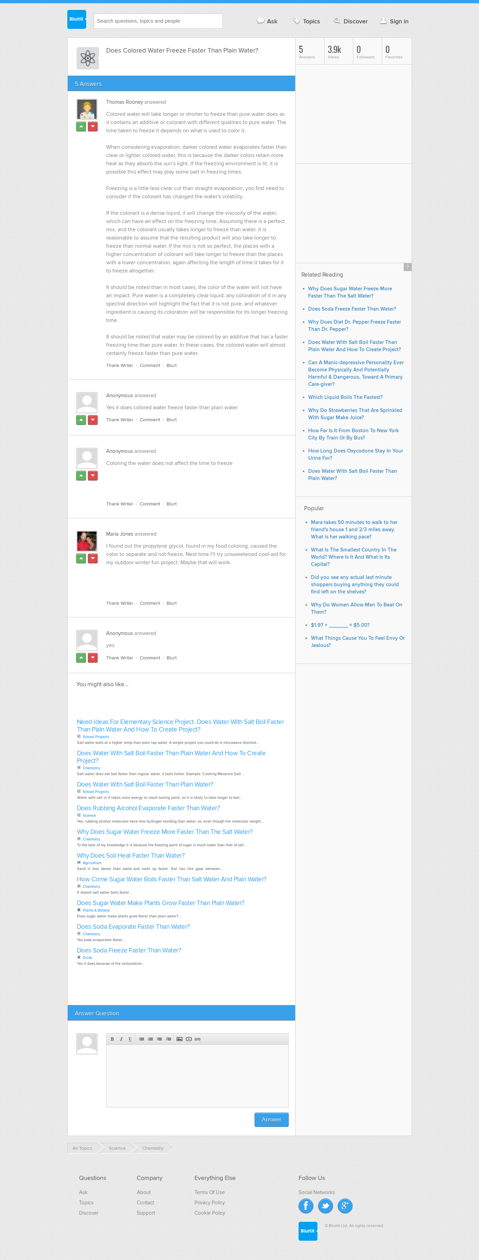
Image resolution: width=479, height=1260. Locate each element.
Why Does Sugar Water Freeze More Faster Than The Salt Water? (165, 832)
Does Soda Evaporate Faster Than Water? (133, 927)
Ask (267, 21)
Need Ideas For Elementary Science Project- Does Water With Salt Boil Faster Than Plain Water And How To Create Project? (180, 726)
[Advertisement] (185, 480)
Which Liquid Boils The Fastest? (345, 397)
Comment (150, 366)
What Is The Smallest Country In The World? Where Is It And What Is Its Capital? (354, 557)
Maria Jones (119, 534)
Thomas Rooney (124, 102)
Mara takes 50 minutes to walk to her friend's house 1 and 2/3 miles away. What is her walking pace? (354, 529)
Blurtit (77, 20)
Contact (145, 1203)
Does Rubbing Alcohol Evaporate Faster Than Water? (148, 809)
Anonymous (119, 396)
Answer (271, 1120)
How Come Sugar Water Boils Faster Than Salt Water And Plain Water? (172, 880)
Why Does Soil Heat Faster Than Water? (131, 856)
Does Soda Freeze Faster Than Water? (129, 951)
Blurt (172, 366)
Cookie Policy (209, 1213)
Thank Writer (119, 366)
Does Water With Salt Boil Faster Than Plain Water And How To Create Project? (171, 757)
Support (146, 1213)
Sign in (394, 21)
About (144, 1193)
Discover (350, 21)
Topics (306, 21)
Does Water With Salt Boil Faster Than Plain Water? (145, 785)
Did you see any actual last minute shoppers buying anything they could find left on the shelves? (355, 584)
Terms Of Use (209, 1193)
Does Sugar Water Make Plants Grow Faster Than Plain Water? (161, 903)
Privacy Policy (209, 1203)
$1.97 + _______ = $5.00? (340, 625)
